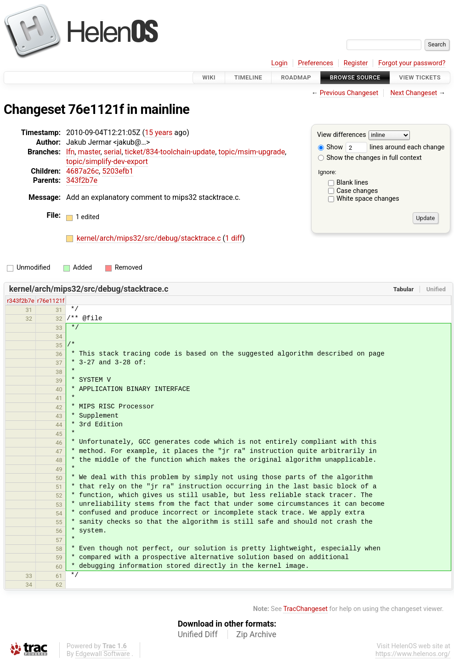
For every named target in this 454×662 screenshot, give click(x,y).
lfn (70, 151)
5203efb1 (117, 171)
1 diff (233, 238)
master (89, 151)
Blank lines (352, 183)
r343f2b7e (20, 300)
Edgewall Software (102, 654)
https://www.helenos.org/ (412, 654)
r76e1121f (50, 300)
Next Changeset (413, 93)
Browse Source (355, 77)
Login (279, 63)
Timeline (248, 77)
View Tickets (420, 77)
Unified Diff (198, 634)
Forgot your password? (411, 63)
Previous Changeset (349, 93)
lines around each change (395, 147)
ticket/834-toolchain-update (170, 151)
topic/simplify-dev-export (107, 161)
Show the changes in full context (370, 158)
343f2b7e (81, 180)
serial (113, 151)
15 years (158, 132)
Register (356, 63)
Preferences (315, 63)
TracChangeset (305, 609)
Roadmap (296, 77)
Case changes (357, 191)
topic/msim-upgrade (251, 151)
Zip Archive (256, 634)
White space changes (367, 199)
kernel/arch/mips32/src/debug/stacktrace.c (150, 238)
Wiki (209, 77)
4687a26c (82, 171)
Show (330, 147)
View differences (341, 135)
